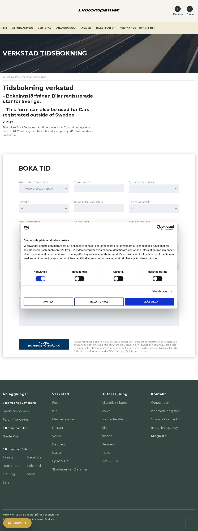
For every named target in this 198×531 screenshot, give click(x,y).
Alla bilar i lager (114, 403)
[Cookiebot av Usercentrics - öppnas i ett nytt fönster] (159, 227)
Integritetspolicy (164, 428)
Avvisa (48, 301)
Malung (9, 474)
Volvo (56, 436)
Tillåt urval (99, 301)
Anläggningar (66, 27)
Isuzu (56, 453)
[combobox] (44, 188)
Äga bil (86, 27)
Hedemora (11, 466)
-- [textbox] (132, 188)
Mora (31, 474)
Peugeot (59, 444)
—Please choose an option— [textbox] (38, 188)
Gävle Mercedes (16, 411)
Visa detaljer (160, 291)
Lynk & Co (60, 461)
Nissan (57, 428)
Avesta (8, 457)
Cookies (49, 519)
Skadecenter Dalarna (69, 469)
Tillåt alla (149, 301)
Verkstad (44, 27)
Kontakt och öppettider (137, 27)
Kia (55, 411)
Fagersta (34, 457)
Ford (56, 403)
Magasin (159, 436)
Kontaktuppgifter (165, 411)
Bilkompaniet (105, 27)
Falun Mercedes (16, 419)
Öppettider (160, 403)
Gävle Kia (10, 436)
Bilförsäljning (22, 27)
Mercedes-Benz (65, 419)
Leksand (34, 466)
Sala (6, 482)
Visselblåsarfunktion (168, 419)
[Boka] (17, 523)
